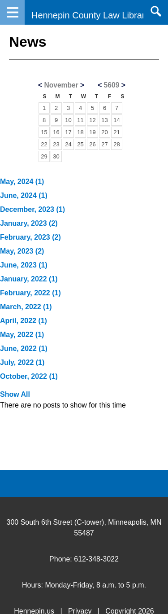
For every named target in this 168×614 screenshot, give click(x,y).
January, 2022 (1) (29, 279)
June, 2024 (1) (23, 195)
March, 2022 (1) (26, 307)
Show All (15, 394)
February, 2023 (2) (30, 237)
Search (155, 11)
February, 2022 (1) (30, 293)
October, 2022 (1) (29, 376)
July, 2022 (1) (22, 362)
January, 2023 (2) (29, 223)
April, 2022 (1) (23, 321)
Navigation (12, 12)
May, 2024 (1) (22, 181)
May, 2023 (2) (22, 251)
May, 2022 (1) (22, 334)
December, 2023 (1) (32, 209)
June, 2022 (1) (23, 348)
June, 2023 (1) (23, 265)
